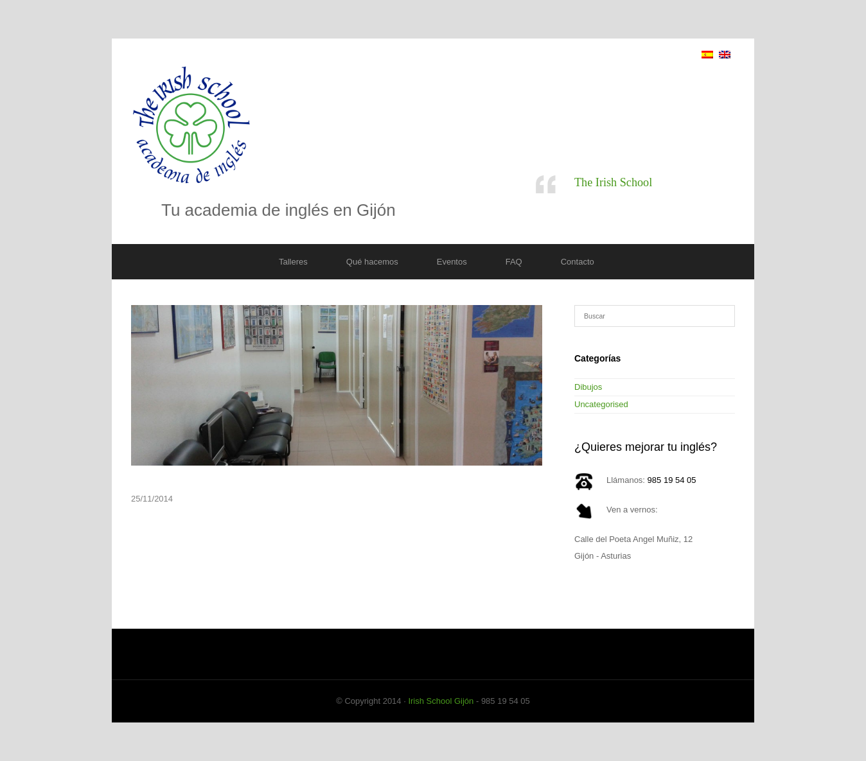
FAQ (514, 262)
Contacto (577, 262)
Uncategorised (601, 404)
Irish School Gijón (440, 701)
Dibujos (588, 387)
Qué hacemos (372, 262)
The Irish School (613, 182)
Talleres (293, 262)
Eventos (452, 262)
